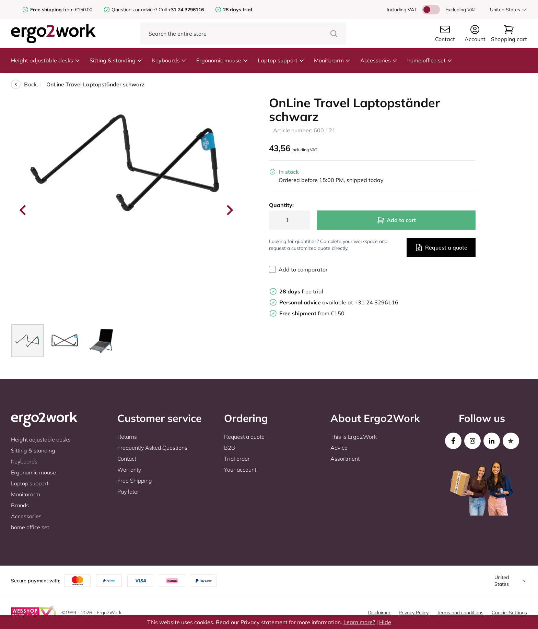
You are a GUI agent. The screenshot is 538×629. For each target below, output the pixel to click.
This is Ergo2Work (353, 436)
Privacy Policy (414, 612)
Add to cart (396, 220)
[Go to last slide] (23, 210)
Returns (127, 436)
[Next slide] (229, 210)
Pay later (128, 491)
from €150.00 (61, 10)
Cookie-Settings (509, 612)
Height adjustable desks (45, 60)
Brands (20, 505)
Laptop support (281, 60)
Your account (240, 469)
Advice (339, 447)
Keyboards (169, 60)
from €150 (311, 313)
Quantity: (281, 205)
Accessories (379, 60)
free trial (301, 291)
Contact (126, 458)
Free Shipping (134, 480)
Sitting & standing (116, 60)
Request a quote (441, 247)
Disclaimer (379, 612)
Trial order (237, 458)
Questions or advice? (134, 10)
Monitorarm (332, 60)
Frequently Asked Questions (152, 447)
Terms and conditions (460, 612)
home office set (430, 60)
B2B (229, 447)
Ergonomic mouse (222, 60)
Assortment (345, 458)
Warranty (129, 469)
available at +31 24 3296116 (338, 302)
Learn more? (359, 622)
